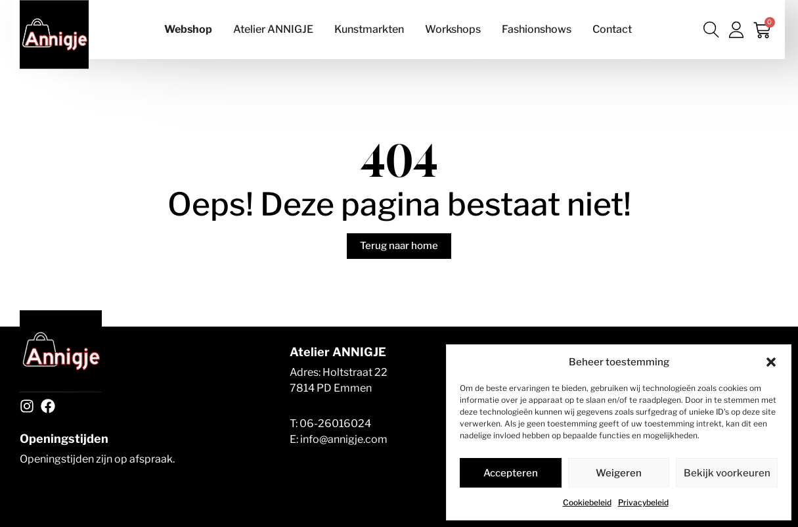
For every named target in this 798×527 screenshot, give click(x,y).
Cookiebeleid (587, 502)
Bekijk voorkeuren (727, 473)
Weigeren (619, 473)
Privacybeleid (643, 502)
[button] (771, 362)
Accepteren (510, 473)
